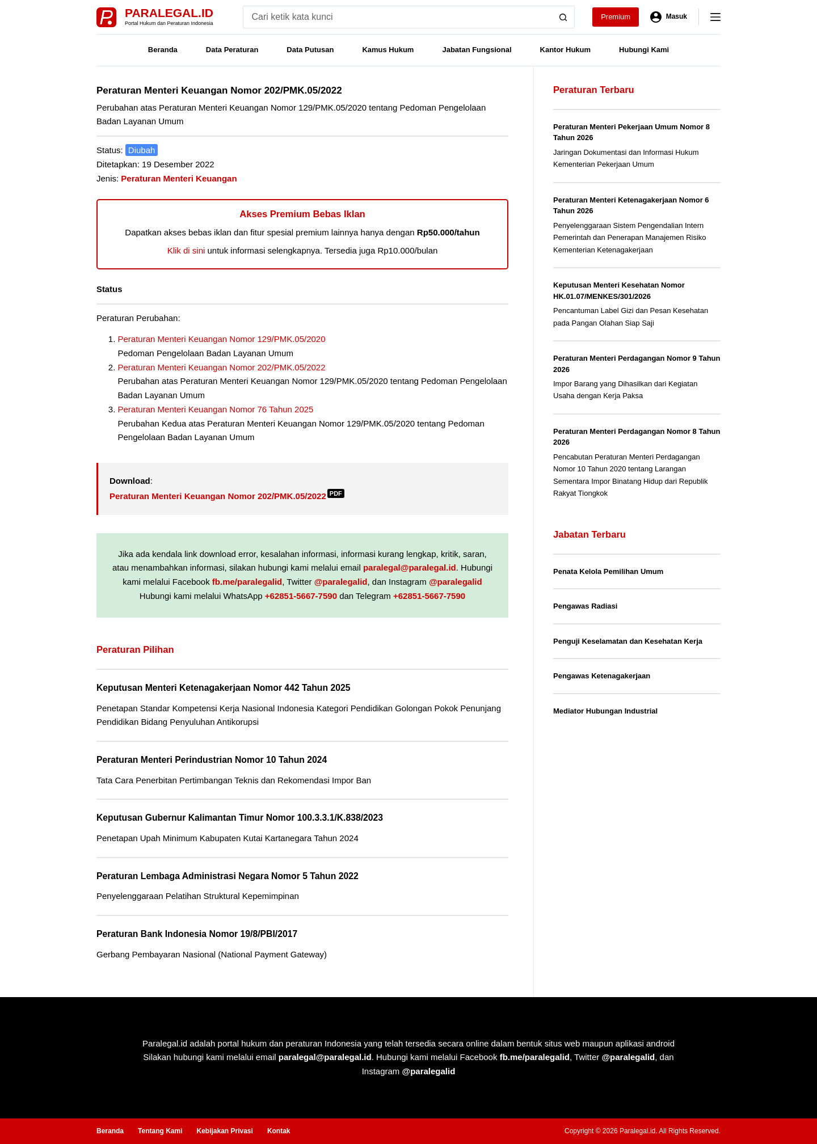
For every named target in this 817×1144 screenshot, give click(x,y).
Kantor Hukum (565, 49)
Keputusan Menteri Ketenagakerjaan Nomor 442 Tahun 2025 (223, 688)
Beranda (163, 49)
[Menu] (715, 17)
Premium (615, 16)
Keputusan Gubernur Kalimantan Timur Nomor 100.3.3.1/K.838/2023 (239, 817)
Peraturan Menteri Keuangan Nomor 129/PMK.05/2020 (222, 339)
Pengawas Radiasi (585, 606)
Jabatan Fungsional (476, 49)
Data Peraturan (232, 49)
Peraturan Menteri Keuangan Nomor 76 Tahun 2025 (216, 409)
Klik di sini (186, 250)
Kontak (278, 1131)
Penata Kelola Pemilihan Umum (608, 571)
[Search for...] (397, 17)
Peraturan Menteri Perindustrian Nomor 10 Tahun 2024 (211, 760)
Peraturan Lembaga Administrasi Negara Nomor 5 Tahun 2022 (227, 876)
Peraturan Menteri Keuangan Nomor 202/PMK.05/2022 (222, 367)
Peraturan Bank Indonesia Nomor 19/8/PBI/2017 (196, 934)
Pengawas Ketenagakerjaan (601, 676)
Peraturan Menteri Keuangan (179, 178)
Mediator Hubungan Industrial (605, 711)
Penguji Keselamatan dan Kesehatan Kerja (627, 641)
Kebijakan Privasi (224, 1131)
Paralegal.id (169, 12)
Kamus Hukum (388, 49)
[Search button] (563, 17)
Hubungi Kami (644, 49)
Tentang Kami (160, 1131)
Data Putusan (310, 49)
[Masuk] (668, 17)
